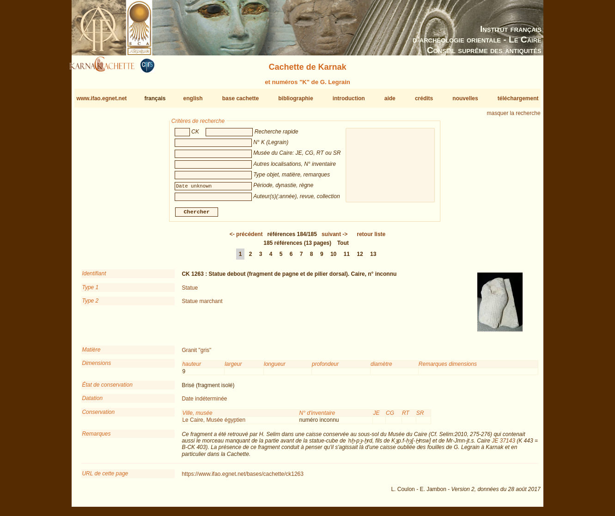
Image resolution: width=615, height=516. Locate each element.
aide (390, 98)
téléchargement (518, 98)
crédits (424, 98)
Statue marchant (202, 305)
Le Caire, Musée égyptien (213, 423)
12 (360, 258)
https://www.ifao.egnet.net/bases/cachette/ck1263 (243, 477)
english (193, 98)
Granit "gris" (196, 354)
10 (333, 258)
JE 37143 (503, 444)
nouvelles (465, 98)
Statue (190, 291)
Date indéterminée (204, 402)
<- (246, 238)
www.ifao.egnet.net (101, 98)
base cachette (240, 98)
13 (373, 258)
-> (334, 238)
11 (347, 258)
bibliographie (295, 98)
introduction (349, 98)
